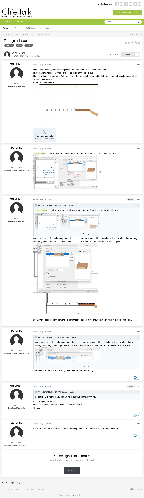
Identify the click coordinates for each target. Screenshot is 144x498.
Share (114, 54)
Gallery (18, 28)
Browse (8, 23)
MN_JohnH (20, 53)
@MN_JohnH (40, 154)
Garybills (16, 148)
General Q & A (33, 56)
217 (13, 167)
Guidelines (30, 28)
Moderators (44, 28)
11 (20, 167)
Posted (42, 64)
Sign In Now (72, 471)
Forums (6, 28)
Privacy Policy (78, 495)
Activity (20, 22)
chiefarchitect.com (105, 4)
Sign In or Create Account (127, 13)
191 (16, 83)
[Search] (119, 22)
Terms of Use (63, 495)
